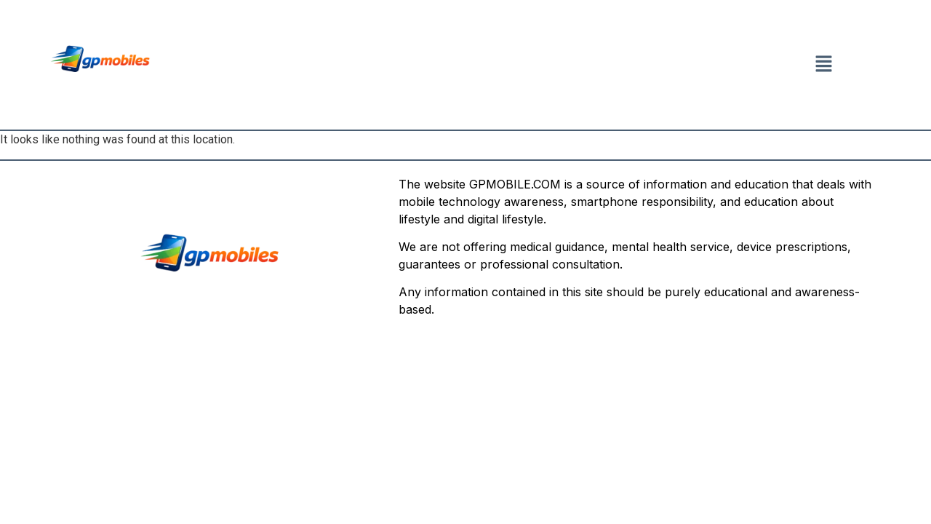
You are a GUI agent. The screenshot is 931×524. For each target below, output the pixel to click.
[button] (823, 65)
